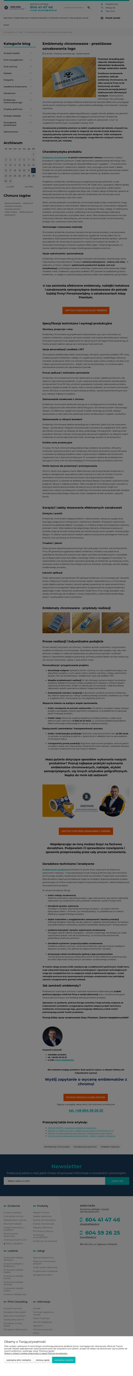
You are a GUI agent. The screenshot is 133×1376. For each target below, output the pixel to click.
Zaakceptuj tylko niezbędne (18, 1360)
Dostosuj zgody (42, 1360)
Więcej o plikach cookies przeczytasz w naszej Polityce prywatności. (36, 1353)
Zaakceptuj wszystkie (63, 1360)
